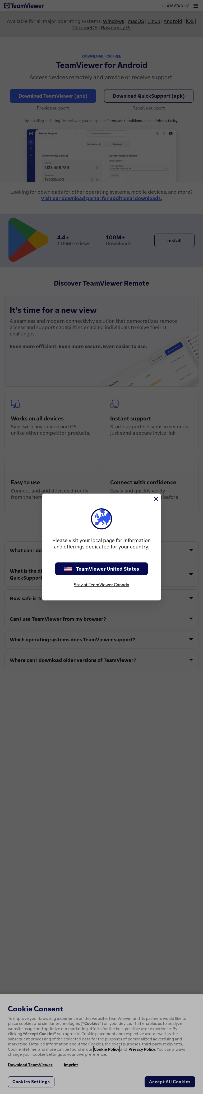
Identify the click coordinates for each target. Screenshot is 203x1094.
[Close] (155, 499)
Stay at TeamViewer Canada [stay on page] (101, 585)
